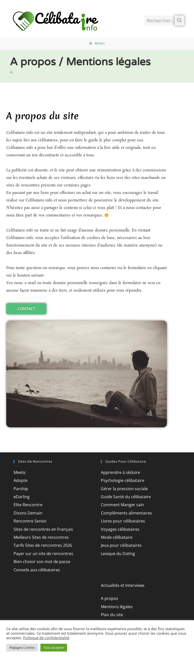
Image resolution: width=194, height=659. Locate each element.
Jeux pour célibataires (124, 552)
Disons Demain (30, 519)
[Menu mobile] (97, 48)
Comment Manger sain (125, 511)
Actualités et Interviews (125, 592)
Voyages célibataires (122, 536)
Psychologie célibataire (125, 487)
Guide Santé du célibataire (129, 503)
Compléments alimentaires (129, 519)
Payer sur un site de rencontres (47, 560)
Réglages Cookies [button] (22, 647)
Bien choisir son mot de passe (46, 568)
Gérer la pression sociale (127, 495)
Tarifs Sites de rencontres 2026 (46, 552)
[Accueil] (11, 78)
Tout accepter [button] (53, 647)
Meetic (21, 479)
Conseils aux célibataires (40, 576)
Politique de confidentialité (46, 637)
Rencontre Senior (32, 527)
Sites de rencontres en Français (47, 536)
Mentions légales (119, 613)
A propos (110, 605)
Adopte (21, 487)
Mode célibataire (118, 544)
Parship (22, 495)
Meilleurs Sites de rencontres (44, 544)
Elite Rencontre (29, 511)
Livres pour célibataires (125, 527)
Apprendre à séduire (122, 479)
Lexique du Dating (120, 560)
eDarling (22, 503)
